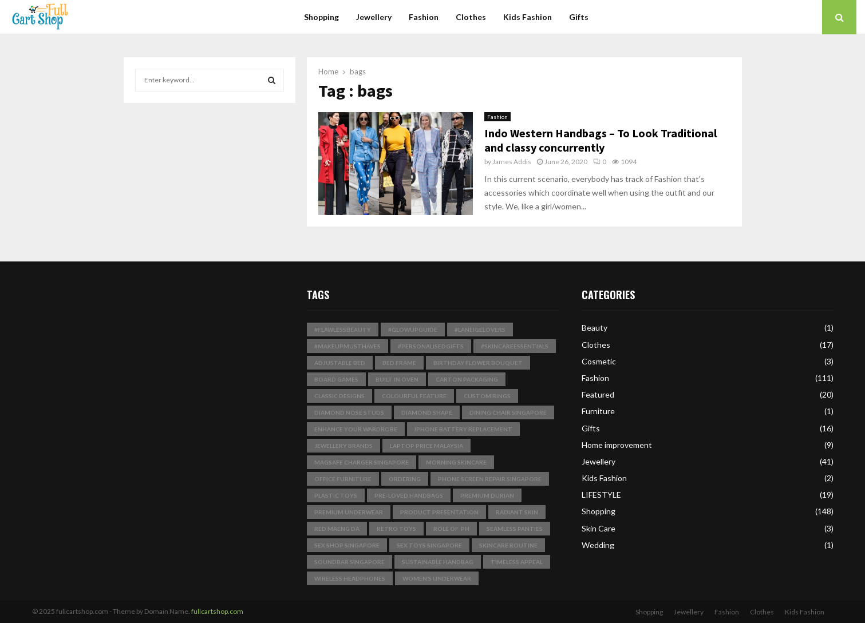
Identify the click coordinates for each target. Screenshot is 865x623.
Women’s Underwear (436, 578)
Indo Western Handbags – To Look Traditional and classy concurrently (600, 140)
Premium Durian (487, 495)
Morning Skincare (456, 462)
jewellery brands (343, 445)
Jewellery (374, 17)
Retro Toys (396, 528)
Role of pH (451, 528)
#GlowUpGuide (412, 329)
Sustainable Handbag (437, 561)
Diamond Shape (426, 412)
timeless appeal (517, 561)
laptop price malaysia (426, 445)
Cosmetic (599, 361)
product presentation (439, 512)
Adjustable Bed (339, 362)
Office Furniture (343, 478)
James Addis (511, 161)
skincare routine (508, 545)
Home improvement (617, 445)
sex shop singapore (347, 545)
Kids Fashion (527, 17)
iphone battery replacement (463, 429)
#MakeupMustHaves (347, 346)
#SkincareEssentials (514, 346)
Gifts (578, 17)
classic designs (339, 395)
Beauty (594, 327)
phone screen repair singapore (490, 478)
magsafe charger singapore (361, 462)
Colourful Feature (414, 395)
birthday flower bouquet (478, 362)
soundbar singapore (349, 561)
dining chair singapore (508, 412)
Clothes (471, 17)
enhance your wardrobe (355, 429)
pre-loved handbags (408, 495)
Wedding (598, 545)
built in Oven (397, 379)
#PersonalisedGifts (431, 346)
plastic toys (335, 495)
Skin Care (598, 528)
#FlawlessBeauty (342, 329)
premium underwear (348, 512)
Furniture (598, 411)
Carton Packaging (467, 379)
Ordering (405, 478)
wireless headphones (349, 578)
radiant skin (517, 512)
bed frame (399, 362)
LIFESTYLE (601, 494)
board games (336, 379)
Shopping (321, 17)
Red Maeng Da (337, 528)
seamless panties (515, 528)
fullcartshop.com (217, 611)
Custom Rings (487, 395)
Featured (598, 394)
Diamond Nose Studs (349, 412)
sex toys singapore (429, 545)
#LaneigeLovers (480, 329)
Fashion (424, 17)
